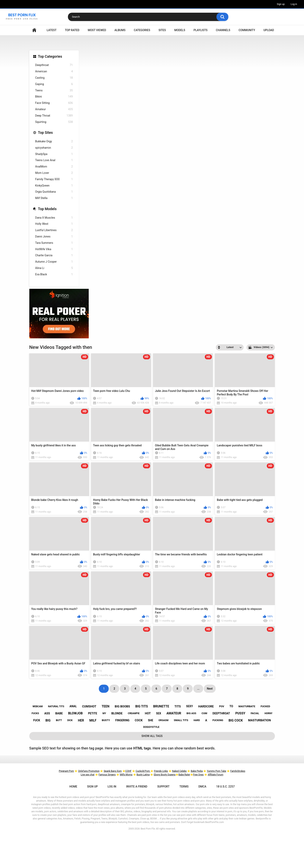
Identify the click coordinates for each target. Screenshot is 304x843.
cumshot (89, 706)
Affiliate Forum (215, 774)
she (150, 720)
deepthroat (221, 713)
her (81, 720)
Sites (162, 30)
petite (92, 713)
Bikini (54, 96)
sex (158, 713)
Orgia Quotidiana (54, 191)
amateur (173, 713)
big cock (236, 720)
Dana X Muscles (54, 217)
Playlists (200, 30)
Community (247, 30)
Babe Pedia (197, 771)
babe (59, 713)
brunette (161, 706)
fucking (218, 720)
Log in (294, 4)
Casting (54, 77)
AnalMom (54, 166)
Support (163, 786)
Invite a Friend (136, 786)
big (48, 720)
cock (139, 720)
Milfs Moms (126, 774)
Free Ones (198, 774)
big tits (141, 706)
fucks (35, 713)
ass (47, 713)
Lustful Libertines (54, 230)
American (54, 71)
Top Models (47, 209)
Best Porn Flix (148, 828)
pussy (240, 713)
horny (268, 713)
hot (148, 713)
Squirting (54, 122)
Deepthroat (54, 65)
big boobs (122, 706)
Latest (52, 30)
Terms (184, 786)
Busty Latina (143, 774)
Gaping (54, 84)
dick (70, 720)
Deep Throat (54, 115)
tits (177, 706)
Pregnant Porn (66, 771)
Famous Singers (107, 774)
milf (92, 720)
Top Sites (45, 132)
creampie (134, 713)
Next (210, 688)
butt (59, 720)
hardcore (206, 706)
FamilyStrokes (237, 771)
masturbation (259, 720)
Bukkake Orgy (54, 141)
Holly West (54, 224)
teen (105, 706)
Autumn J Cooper (54, 261)
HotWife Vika (54, 249)
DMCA (202, 786)
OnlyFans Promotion (88, 771)
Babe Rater (184, 774)
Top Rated (72, 30)
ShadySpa (54, 154)
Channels (223, 30)
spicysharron (54, 147)
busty (106, 720)
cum (204, 713)
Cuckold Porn (143, 771)
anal (73, 706)
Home (34, 30)
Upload (268, 30)
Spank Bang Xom (113, 771)
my (104, 713)
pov (221, 706)
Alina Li (54, 268)
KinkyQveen (54, 185)
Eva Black (54, 274)
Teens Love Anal (54, 160)
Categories (142, 30)
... (198, 688)
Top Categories (50, 56)
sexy (189, 706)
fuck (36, 720)
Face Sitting (54, 103)
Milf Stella (54, 198)
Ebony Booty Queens (164, 774)
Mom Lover (54, 173)
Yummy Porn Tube (216, 771)
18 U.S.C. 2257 (225, 786)
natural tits (56, 706)
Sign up (281, 4)
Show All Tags (152, 736)
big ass (191, 713)
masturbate (246, 706)
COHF (128, 771)
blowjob (75, 713)
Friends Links (161, 771)
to (231, 706)
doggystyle (151, 726)
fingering (122, 720)
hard (196, 720)
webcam (37, 706)
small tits (181, 720)
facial (255, 713)
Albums (120, 30)
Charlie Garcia (54, 255)
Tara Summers (54, 243)
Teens (54, 90)
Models (179, 30)
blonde (116, 713)
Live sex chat (87, 774)
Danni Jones (54, 236)
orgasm (163, 720)
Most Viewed (97, 30)
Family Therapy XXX (54, 179)
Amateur (54, 109)
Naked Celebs (179, 771)
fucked (265, 706)
